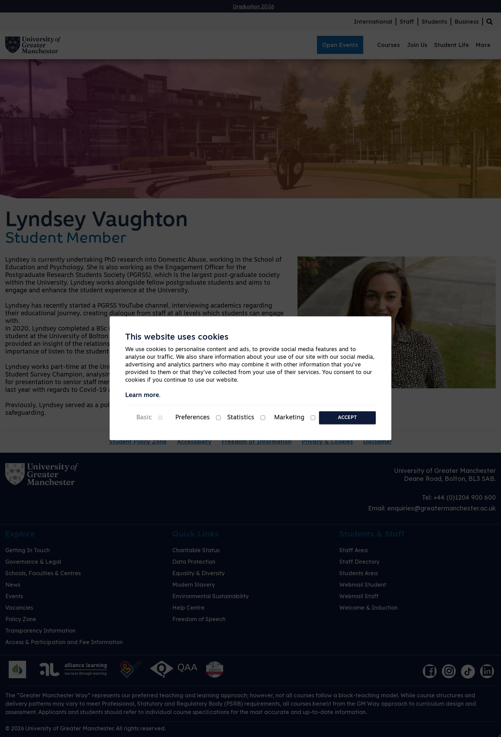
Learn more (142, 395)
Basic (144, 417)
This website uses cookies (177, 337)
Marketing (289, 417)
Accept (347, 417)
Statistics (240, 417)
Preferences (192, 417)
